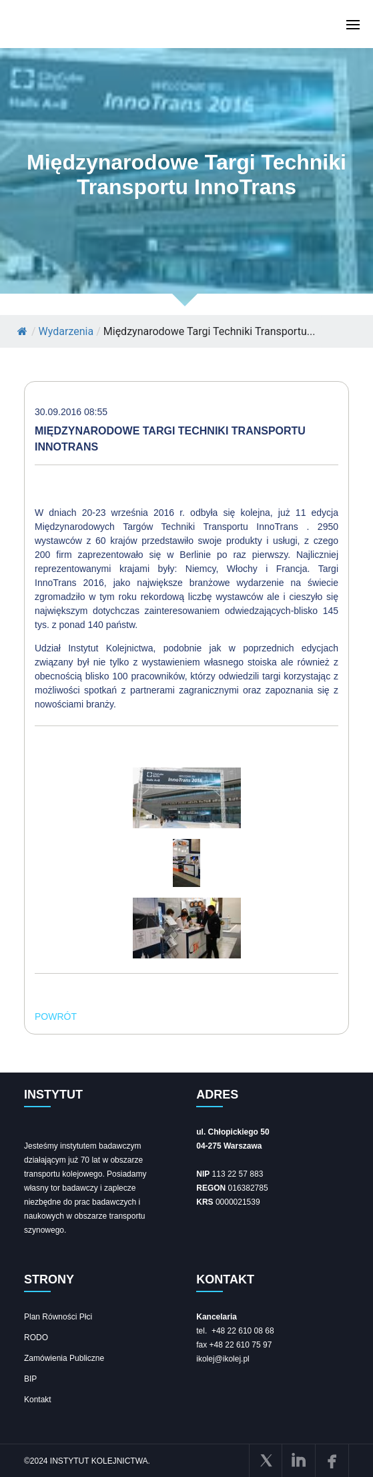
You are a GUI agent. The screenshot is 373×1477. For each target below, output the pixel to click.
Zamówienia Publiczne (64, 1358)
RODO (36, 1337)
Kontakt (37, 1399)
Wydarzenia (66, 331)
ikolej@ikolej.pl (223, 1359)
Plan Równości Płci (58, 1316)
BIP (30, 1379)
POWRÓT (56, 1016)
